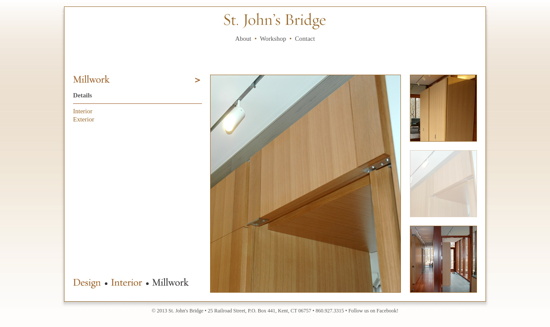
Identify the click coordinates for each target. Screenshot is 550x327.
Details (82, 95)
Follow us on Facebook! (373, 311)
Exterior (83, 119)
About (243, 38)
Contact (305, 38)
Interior (82, 111)
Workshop (273, 38)
